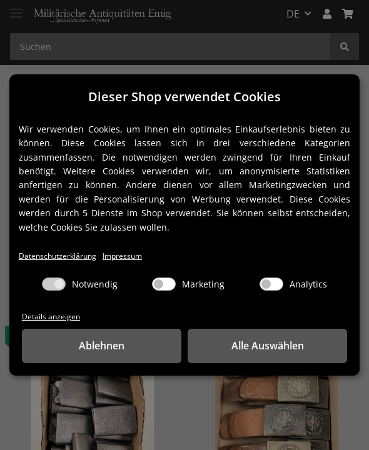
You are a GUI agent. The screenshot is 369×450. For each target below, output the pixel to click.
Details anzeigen (52, 316)
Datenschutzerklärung (60, 255)
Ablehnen (101, 346)
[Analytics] (271, 284)
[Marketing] (164, 284)
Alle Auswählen (267, 346)
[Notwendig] (54, 284)
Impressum (129, 255)
